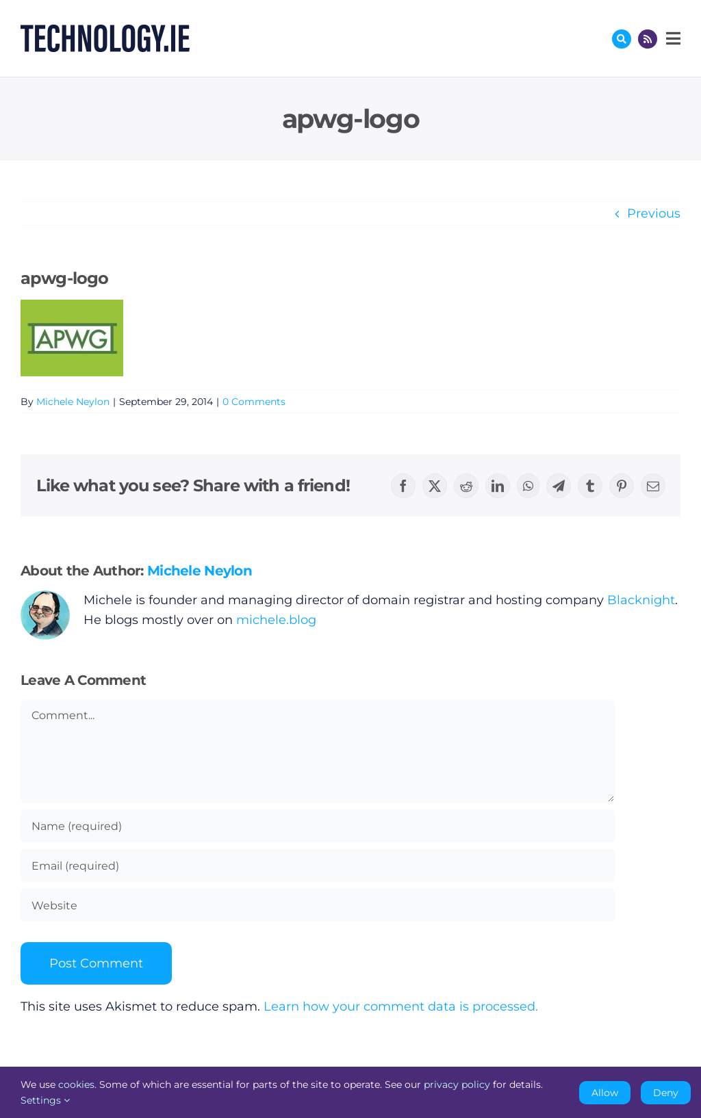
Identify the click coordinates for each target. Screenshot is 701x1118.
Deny (665, 1093)
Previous (653, 213)
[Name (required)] (318, 825)
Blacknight (641, 600)
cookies (76, 1084)
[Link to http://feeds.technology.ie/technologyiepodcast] (647, 39)
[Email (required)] (318, 865)
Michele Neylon (73, 401)
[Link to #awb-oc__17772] (621, 39)
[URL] (318, 905)
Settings (45, 1100)
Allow (604, 1093)
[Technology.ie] (105, 30)
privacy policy (457, 1084)
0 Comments (253, 401)
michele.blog (276, 619)
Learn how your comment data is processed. (401, 1006)
